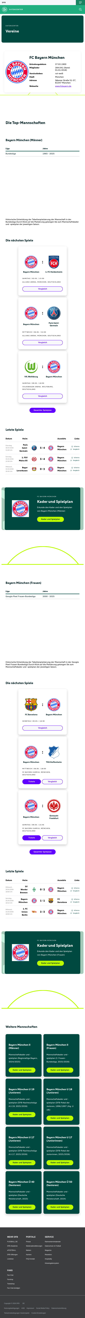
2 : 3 (42, 912)
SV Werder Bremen (24, 890)
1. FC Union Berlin (25, 912)
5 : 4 (42, 448)
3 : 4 (42, 459)
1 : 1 (42, 900)
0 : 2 (42, 469)
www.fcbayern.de (63, 86)
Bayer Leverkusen (22, 469)
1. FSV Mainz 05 (23, 459)
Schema (75, 446)
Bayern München (61, 447)
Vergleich (74, 449)
